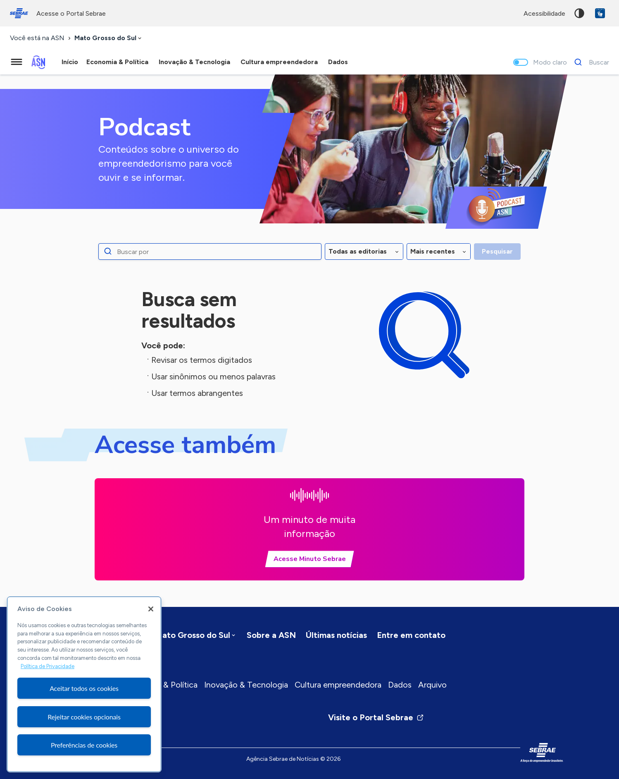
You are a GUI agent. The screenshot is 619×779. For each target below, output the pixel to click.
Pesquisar (497, 251)
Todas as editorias (358, 251)
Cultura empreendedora (338, 685)
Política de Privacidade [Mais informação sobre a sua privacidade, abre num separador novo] (47, 666)
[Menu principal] (16, 62)
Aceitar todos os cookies (84, 688)
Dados (400, 685)
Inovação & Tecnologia (246, 685)
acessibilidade (544, 13)
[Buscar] (589, 62)
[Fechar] (151, 609)
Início (70, 62)
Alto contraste (579, 13)
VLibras (600, 13)
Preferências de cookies (84, 745)
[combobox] (108, 38)
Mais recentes (432, 251)
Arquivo (432, 685)
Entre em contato (411, 635)
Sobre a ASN (271, 635)
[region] (84, 684)
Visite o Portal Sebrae (376, 717)
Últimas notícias (336, 635)
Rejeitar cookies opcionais (84, 717)
